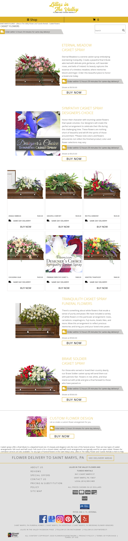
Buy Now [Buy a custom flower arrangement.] (62, 436)
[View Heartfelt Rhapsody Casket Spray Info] (102, 248)
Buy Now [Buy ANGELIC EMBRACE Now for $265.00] (25, 226)
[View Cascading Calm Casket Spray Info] (25, 247)
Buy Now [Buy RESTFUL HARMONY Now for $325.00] (102, 226)
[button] (85, 506)
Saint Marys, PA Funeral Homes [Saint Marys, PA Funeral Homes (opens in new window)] (29, 525)
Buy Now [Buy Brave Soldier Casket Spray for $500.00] (74, 400)
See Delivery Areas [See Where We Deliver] (100, 458)
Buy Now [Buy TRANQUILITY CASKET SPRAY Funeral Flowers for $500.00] (74, 343)
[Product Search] (108, 30)
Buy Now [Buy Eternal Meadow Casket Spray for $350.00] (74, 92)
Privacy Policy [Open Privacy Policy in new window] (86, 535)
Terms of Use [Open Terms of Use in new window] (71, 537)
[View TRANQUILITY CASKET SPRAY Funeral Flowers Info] (38, 320)
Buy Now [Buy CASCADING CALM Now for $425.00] (25, 288)
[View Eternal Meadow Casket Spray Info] (38, 68)
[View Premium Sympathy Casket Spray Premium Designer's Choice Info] (64, 253)
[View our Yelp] (85, 522)
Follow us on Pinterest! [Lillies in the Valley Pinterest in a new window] (96, 529)
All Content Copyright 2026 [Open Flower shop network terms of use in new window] (39, 535)
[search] (123, 30)
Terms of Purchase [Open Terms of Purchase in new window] (106, 535)
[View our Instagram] (60, 522)
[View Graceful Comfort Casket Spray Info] (64, 184)
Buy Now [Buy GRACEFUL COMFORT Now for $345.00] (64, 226)
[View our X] (76, 522)
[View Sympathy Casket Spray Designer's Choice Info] (38, 133)
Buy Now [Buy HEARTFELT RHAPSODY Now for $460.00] (102, 288)
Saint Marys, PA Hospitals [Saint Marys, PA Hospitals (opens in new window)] (58, 525)
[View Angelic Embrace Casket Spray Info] (25, 184)
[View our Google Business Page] (51, 522)
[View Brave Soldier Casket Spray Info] (38, 379)
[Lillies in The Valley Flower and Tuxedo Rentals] (64, 13)
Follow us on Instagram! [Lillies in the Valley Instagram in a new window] (69, 529)
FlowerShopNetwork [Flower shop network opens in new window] (66, 535)
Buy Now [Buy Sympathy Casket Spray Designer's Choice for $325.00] (74, 159)
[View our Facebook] (43, 522)
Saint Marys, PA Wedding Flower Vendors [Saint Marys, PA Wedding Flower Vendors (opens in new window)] (93, 525)
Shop (32, 20)
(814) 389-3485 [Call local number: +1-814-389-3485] (88, 481)
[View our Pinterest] (68, 522)
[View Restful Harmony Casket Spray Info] (102, 184)
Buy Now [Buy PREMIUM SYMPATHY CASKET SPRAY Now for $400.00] (64, 288)
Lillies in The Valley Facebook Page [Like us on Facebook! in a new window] (37, 529)
